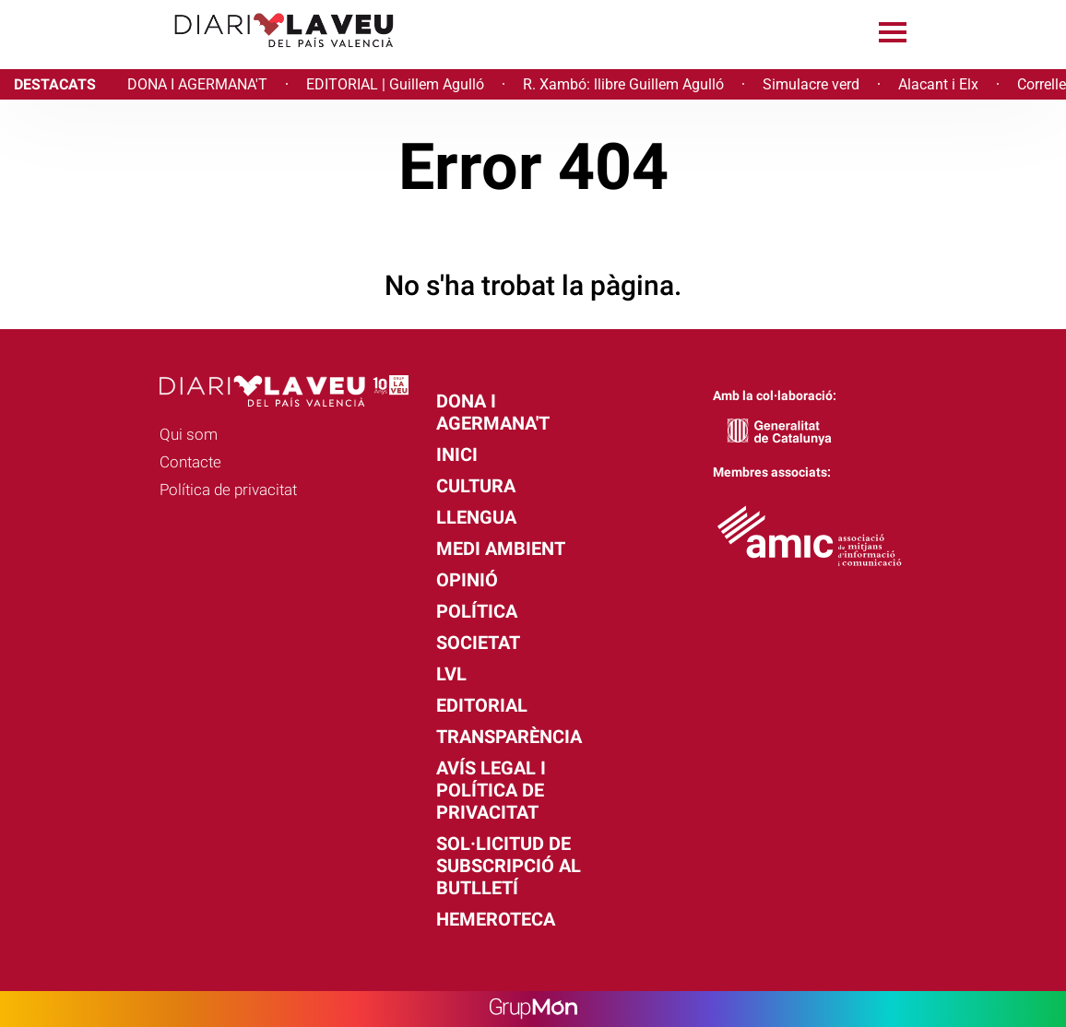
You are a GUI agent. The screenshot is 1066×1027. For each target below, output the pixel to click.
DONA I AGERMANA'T (197, 84)
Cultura (475, 486)
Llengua (476, 517)
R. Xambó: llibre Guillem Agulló (623, 84)
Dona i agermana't (493, 412)
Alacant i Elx (938, 84)
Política (476, 611)
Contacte (190, 462)
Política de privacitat (228, 489)
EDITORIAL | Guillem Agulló (395, 84)
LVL (451, 674)
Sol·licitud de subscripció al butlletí (508, 865)
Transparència (509, 737)
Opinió (467, 580)
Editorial (481, 705)
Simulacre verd (811, 84)
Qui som (189, 434)
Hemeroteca (495, 919)
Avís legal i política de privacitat (491, 790)
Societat (478, 643)
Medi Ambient (500, 548)
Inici (457, 454)
